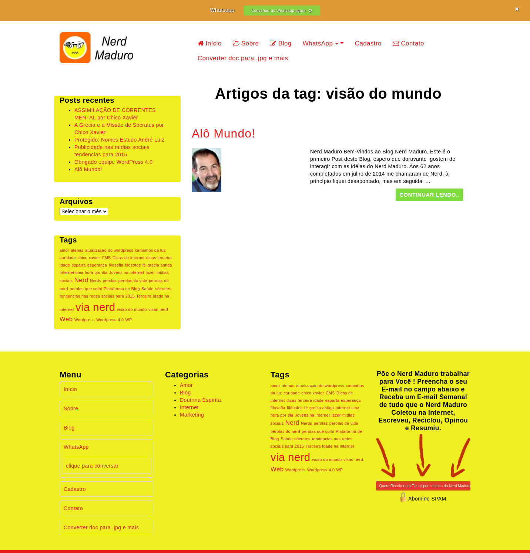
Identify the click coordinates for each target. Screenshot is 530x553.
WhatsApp (321, 43)
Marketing (192, 415)
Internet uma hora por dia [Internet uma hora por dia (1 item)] (84, 272)
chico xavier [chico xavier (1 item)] (88, 257)
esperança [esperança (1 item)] (97, 265)
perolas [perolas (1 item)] (110, 280)
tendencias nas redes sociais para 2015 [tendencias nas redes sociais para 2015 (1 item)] (97, 296)
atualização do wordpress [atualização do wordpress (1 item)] (109, 250)
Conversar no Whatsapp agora (281, 11)
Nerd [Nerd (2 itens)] (81, 280)
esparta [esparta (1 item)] (78, 265)
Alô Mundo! (88, 169)
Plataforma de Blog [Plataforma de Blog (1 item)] (122, 288)
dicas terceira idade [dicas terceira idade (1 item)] (304, 400)
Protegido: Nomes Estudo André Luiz (119, 140)
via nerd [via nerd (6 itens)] (95, 307)
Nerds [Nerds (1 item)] (95, 280)
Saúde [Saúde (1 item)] (147, 288)
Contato (408, 43)
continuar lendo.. (429, 194)
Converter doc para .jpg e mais (243, 58)
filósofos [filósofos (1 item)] (133, 265)
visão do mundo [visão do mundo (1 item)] (132, 309)
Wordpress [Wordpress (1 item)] (84, 320)
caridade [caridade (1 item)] (68, 257)
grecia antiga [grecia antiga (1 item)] (160, 265)
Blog (280, 43)
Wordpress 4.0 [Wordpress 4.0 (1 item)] (110, 320)
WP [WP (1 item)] (128, 320)
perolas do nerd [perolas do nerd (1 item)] (285, 431)
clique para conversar (92, 466)
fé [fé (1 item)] (144, 265)
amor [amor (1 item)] (64, 250)
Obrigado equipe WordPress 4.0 (113, 162)
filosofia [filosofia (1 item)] (116, 265)
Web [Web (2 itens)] (66, 319)
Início (210, 43)
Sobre (246, 43)
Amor (186, 385)
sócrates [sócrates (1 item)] (163, 288)
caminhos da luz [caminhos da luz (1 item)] (150, 250)
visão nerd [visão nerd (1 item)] (158, 309)
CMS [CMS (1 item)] (106, 257)
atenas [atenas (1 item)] (77, 250)
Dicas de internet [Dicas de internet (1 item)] (129, 257)
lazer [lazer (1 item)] (150, 272)
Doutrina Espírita (200, 400)
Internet (189, 407)
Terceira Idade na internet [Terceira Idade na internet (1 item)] (330, 446)
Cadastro (368, 43)
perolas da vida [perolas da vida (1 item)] (132, 280)
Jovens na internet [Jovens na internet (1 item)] (126, 272)
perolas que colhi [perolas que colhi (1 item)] (86, 288)
